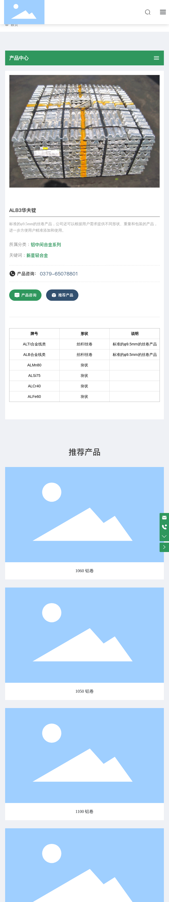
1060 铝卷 (84, 570)
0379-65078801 (59, 273)
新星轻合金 (37, 255)
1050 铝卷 (84, 691)
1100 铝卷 (84, 811)
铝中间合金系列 (46, 244)
